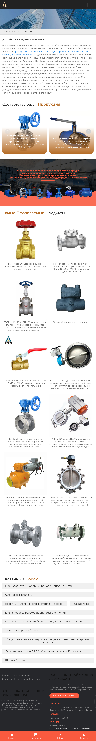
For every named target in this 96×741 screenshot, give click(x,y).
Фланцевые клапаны (19, 594)
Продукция (36, 736)
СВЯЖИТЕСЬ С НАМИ (64, 696)
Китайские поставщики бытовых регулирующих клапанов (43, 621)
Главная (5, 31)
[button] (88, 131)
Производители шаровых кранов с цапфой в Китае (39, 585)
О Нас (60, 736)
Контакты (84, 736)
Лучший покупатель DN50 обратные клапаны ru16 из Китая (43, 651)
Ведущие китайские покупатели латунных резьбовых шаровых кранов (48, 641)
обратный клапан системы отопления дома (33, 603)
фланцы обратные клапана (29, 51)
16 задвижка (81, 603)
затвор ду (51, 51)
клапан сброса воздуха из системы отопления (35, 612)
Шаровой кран (15, 660)
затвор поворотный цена (21, 630)
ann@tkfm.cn (57, 725)
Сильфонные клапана (23, 54)
